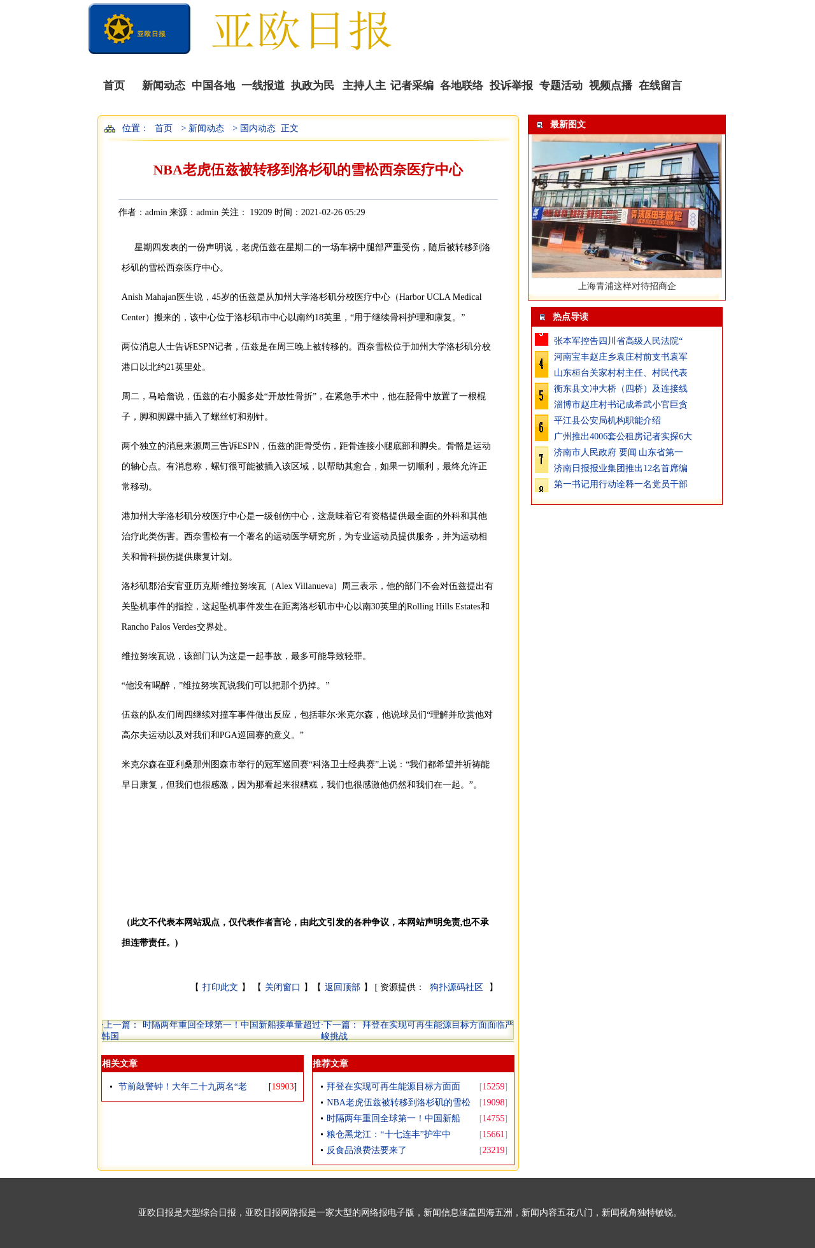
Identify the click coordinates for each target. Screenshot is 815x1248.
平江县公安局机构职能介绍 (607, 420)
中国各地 (213, 86)
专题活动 (561, 86)
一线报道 (263, 86)
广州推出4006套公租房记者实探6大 (623, 436)
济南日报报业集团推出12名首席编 (621, 468)
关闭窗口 (283, 987)
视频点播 (610, 86)
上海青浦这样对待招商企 (627, 286)
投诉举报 (511, 86)
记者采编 (412, 86)
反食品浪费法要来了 (367, 1150)
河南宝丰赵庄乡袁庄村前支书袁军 (621, 357)
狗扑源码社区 (457, 987)
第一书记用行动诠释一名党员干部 (621, 484)
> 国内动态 (253, 128)
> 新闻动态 (201, 128)
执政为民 (312, 86)
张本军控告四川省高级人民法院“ (618, 341)
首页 (114, 86)
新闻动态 (163, 86)
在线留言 (660, 86)
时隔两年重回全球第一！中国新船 (393, 1118)
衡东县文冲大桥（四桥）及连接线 (621, 389)
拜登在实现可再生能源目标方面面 (393, 1086)
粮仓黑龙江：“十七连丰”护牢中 (388, 1134)
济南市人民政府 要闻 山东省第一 (618, 452)
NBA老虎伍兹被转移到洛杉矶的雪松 (399, 1102)
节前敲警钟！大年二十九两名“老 (182, 1086)
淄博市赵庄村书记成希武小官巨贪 (621, 404)
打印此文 (220, 987)
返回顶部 (342, 987)
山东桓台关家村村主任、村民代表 (621, 373)
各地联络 (461, 86)
